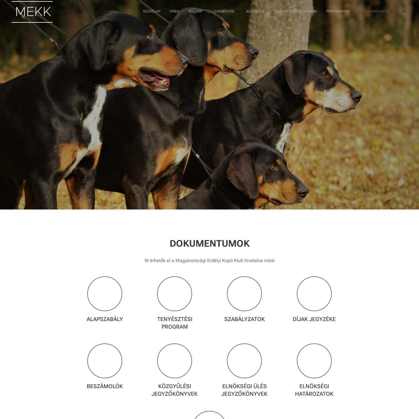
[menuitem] (288, 12)
